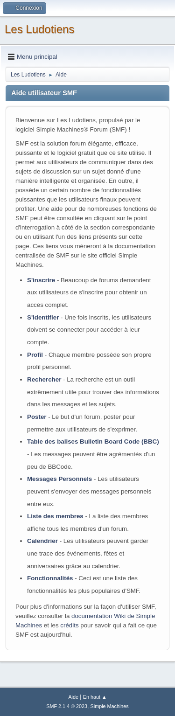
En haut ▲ (95, 697)
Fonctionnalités (50, 578)
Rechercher (44, 379)
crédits (69, 625)
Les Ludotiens (39, 29)
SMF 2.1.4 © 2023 (66, 706)
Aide (73, 697)
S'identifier (43, 317)
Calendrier (42, 540)
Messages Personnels (59, 478)
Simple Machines (110, 706)
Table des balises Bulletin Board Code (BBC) (93, 441)
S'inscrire (41, 280)
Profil (35, 354)
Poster (36, 416)
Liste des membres (55, 516)
